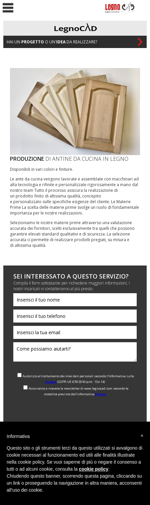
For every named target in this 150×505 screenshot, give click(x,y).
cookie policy (93, 469)
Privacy (51, 382)
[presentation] (63, 411)
